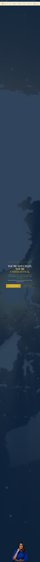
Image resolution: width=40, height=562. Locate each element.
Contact (24, 3)
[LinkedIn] (6, 0)
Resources (29, 3)
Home (7, 3)
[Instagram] (1, 0)
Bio (10, 3)
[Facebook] (2, 0)
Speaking (19, 3)
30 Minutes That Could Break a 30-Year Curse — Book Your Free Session (21, 0)
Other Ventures (35, 4)
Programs (14, 3)
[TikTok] (5, 0)
